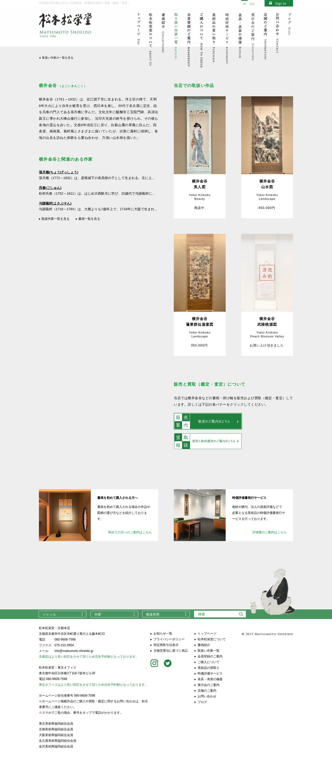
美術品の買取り (208, 668)
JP (244, 4)
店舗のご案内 (207, 690)
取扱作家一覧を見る (56, 219)
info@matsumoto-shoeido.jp (73, 651)
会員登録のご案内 (210, 656)
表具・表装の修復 (210, 679)
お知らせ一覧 (163, 633)
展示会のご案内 (208, 685)
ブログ (202, 702)
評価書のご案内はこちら (269, 532)
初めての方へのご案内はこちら (130, 532)
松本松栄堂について (212, 639)
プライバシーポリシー (169, 639)
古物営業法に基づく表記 (171, 650)
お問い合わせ (207, 696)
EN (252, 4)
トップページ (207, 633)
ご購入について (208, 662)
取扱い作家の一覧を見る (57, 57)
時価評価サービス (210, 673)
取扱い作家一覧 (208, 650)
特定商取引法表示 (166, 645)
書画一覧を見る (89, 219)
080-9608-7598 (64, 639)
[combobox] (62, 614)
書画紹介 (204, 645)
